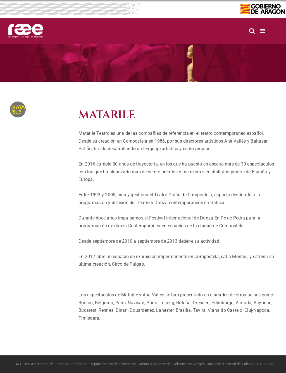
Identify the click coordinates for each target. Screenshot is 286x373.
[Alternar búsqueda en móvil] (252, 31)
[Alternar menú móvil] (263, 31)
